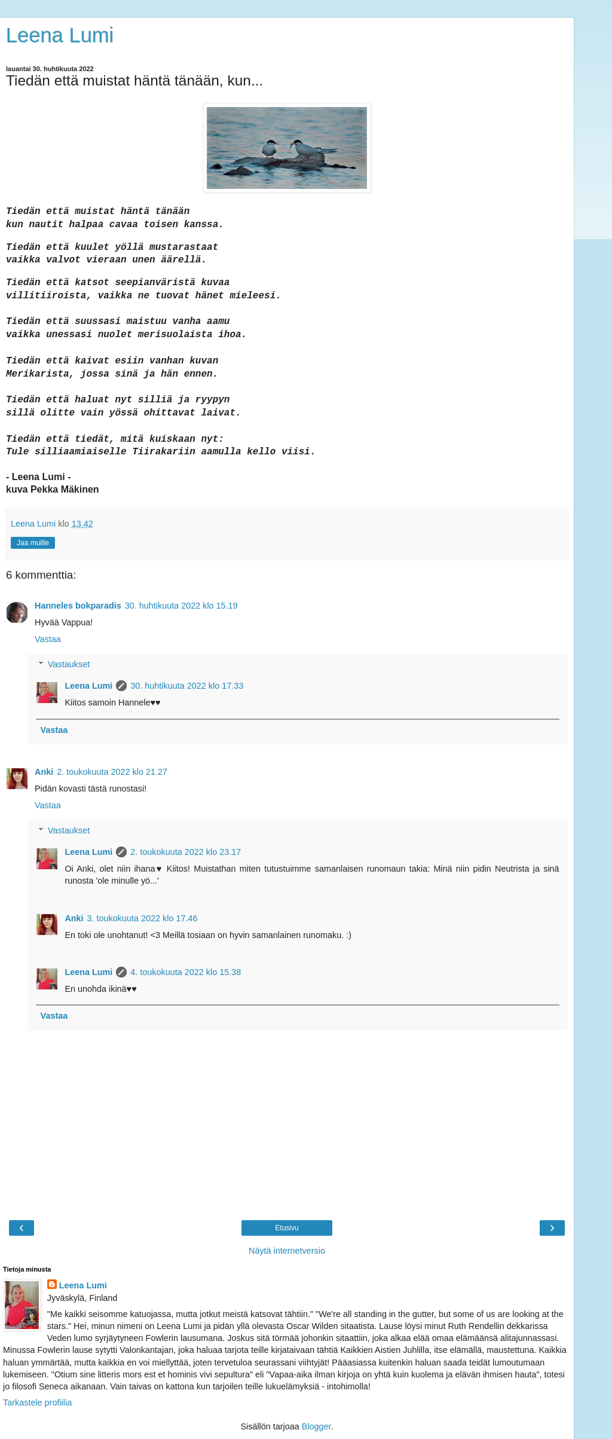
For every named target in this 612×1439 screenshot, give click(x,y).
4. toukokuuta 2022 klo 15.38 (185, 972)
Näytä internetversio (287, 1250)
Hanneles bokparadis (78, 605)
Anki (44, 772)
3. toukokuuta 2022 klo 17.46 (142, 918)
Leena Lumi (60, 35)
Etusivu (286, 1228)
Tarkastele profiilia (37, 1402)
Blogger (316, 1426)
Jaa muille (33, 543)
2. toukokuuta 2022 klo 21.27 (112, 772)
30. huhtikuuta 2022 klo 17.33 (186, 686)
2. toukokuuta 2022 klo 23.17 (185, 852)
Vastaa (48, 639)
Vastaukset (69, 664)
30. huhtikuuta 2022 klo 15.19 (181, 605)
